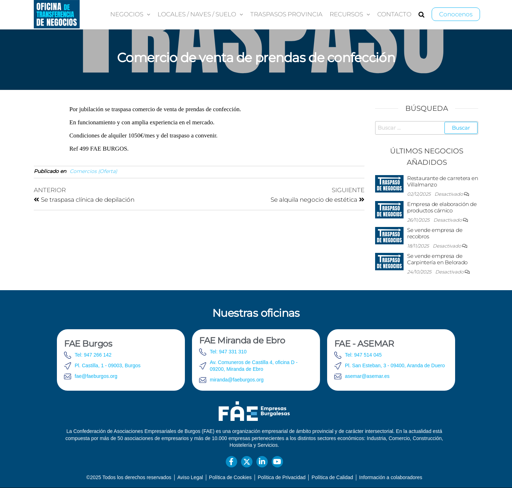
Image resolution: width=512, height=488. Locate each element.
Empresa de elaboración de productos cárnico (442, 207)
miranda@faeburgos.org (236, 380)
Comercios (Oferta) (93, 171)
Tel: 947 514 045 (363, 355)
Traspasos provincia (286, 14)
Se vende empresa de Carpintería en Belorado (437, 259)
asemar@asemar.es (367, 376)
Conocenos (456, 14)
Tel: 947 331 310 (228, 351)
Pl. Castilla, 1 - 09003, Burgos (107, 365)
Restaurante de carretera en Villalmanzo (442, 181)
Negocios (126, 14)
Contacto (394, 14)
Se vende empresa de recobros (434, 233)
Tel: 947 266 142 (93, 355)
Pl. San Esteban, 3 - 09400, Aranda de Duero (395, 365)
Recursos (346, 14)
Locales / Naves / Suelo (197, 14)
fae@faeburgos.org (96, 376)
